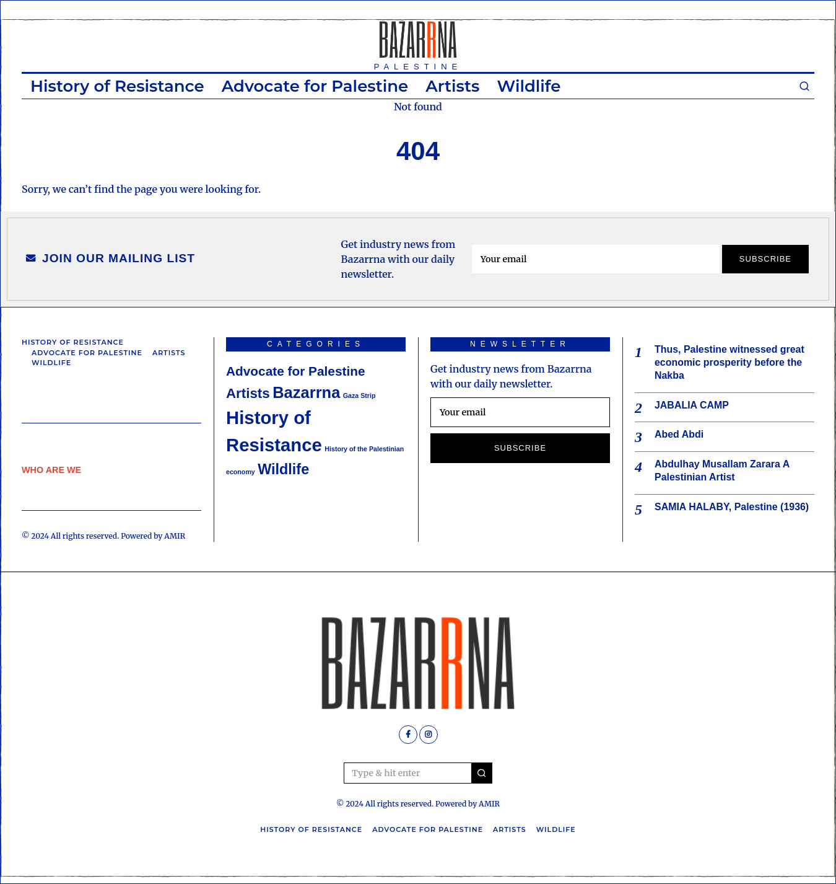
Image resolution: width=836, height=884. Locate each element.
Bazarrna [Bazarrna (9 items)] (306, 392)
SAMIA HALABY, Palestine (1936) (732, 507)
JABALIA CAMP (692, 405)
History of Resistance (117, 86)
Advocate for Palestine (315, 86)
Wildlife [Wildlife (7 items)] (283, 469)
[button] (481, 773)
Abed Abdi (679, 435)
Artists (452, 86)
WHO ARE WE (51, 470)
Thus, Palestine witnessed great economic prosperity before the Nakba (730, 362)
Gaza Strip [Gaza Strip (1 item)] (359, 395)
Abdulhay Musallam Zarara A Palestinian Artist (722, 470)
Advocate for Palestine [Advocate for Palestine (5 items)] (295, 371)
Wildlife (528, 86)
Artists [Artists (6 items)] (248, 393)
